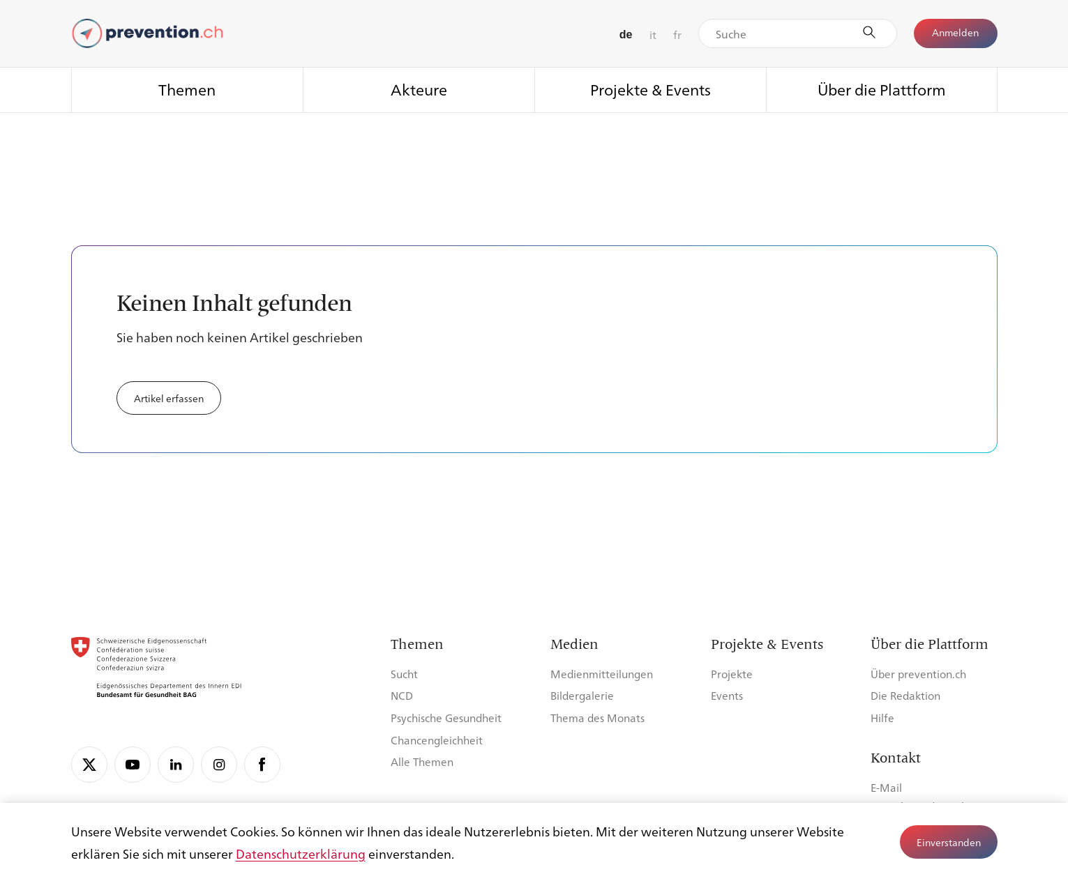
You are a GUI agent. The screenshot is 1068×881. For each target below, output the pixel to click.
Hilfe (882, 717)
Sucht (404, 673)
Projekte (732, 673)
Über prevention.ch (918, 673)
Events (727, 695)
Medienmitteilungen (601, 673)
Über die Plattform (882, 89)
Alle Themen (422, 761)
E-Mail (886, 787)
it (652, 34)
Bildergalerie (582, 695)
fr (677, 34)
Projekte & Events (650, 89)
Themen (187, 89)
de (626, 34)
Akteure (419, 89)
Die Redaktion (905, 695)
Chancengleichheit (437, 740)
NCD (402, 695)
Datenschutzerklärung (301, 853)
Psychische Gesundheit (446, 717)
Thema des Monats (597, 717)
